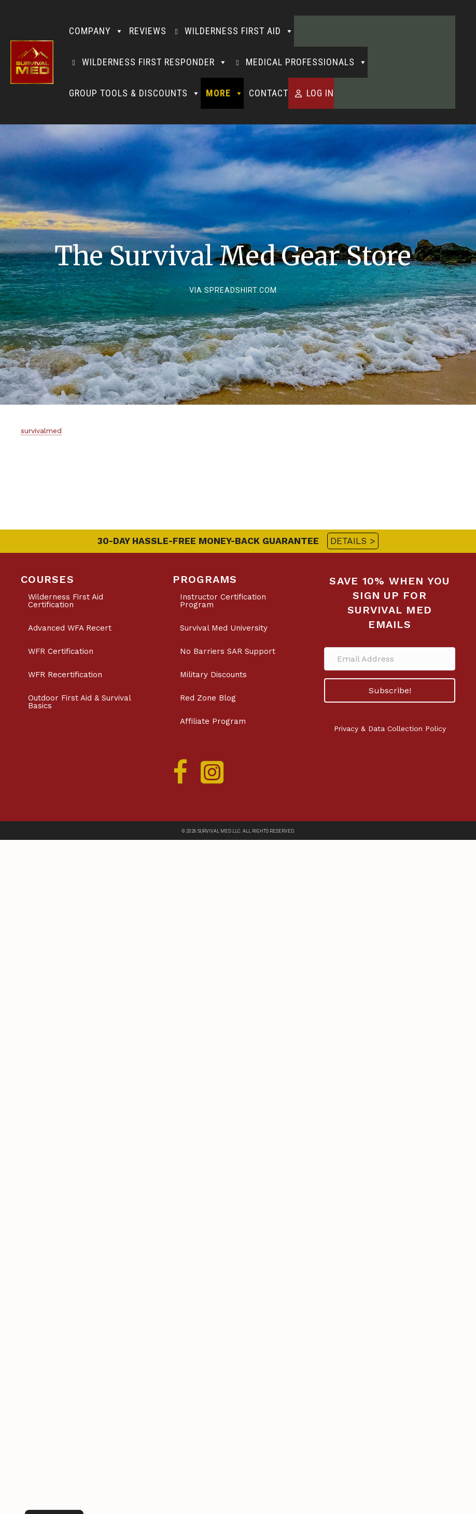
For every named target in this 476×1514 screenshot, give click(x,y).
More (225, 93)
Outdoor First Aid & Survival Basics (79, 701)
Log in (320, 93)
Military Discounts (213, 674)
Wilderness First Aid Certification (65, 600)
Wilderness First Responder (155, 62)
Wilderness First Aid (239, 31)
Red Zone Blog (208, 698)
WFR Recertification (65, 674)
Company (96, 31)
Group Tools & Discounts (135, 93)
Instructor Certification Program (223, 600)
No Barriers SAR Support (227, 651)
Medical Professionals (307, 62)
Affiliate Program (213, 721)
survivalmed (41, 430)
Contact (268, 93)
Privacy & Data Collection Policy (390, 728)
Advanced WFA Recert (69, 628)
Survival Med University (224, 628)
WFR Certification (60, 651)
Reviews (147, 30)
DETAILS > (352, 541)
